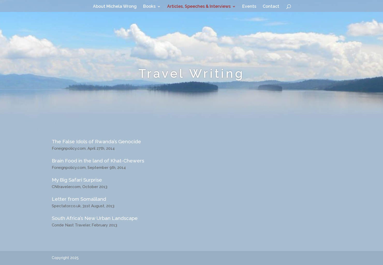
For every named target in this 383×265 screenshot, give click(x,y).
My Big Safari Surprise (77, 180)
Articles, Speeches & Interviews (199, 7)
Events (249, 7)
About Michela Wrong (115, 7)
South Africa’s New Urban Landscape (95, 218)
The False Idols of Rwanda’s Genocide (96, 141)
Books (149, 7)
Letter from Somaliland (79, 199)
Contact (271, 7)
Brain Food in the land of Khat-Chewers (98, 160)
